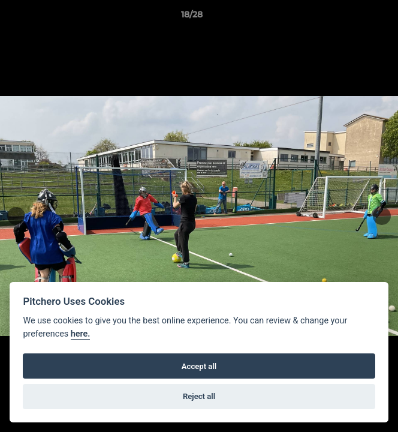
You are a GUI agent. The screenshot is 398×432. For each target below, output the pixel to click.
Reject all (199, 396)
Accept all (199, 366)
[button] (355, 17)
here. (81, 334)
